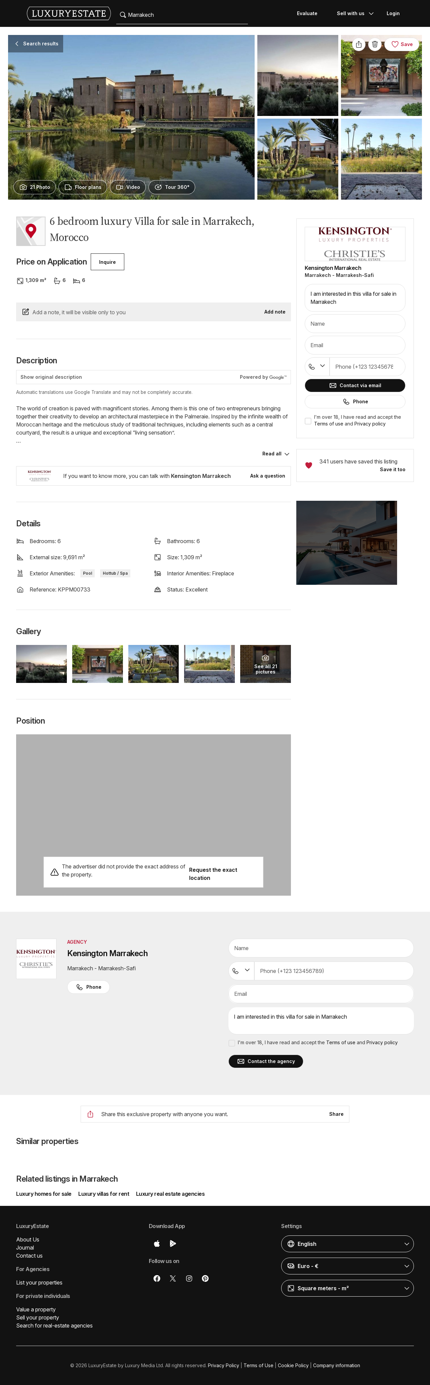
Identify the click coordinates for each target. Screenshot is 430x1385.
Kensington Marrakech (333, 267)
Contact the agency (266, 1061)
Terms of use (328, 423)
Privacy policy (370, 423)
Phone (355, 402)
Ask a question (267, 476)
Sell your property (37, 1317)
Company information (336, 1365)
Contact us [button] (29, 1255)
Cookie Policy (293, 1365)
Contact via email (355, 385)
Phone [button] (88, 987)
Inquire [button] (107, 262)
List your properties (39, 1282)
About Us (27, 1239)
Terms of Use (258, 1365)
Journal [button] (25, 1247)
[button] (355, 547)
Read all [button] (272, 453)
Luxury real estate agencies (170, 1193)
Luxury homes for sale (44, 1193)
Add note (275, 312)
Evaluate (307, 13)
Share (336, 1114)
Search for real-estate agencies (54, 1325)
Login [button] (393, 13)
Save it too (392, 469)
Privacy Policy (223, 1365)
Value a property (36, 1309)
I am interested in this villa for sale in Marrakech (355, 298)
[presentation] (34, 187)
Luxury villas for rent (103, 1193)
